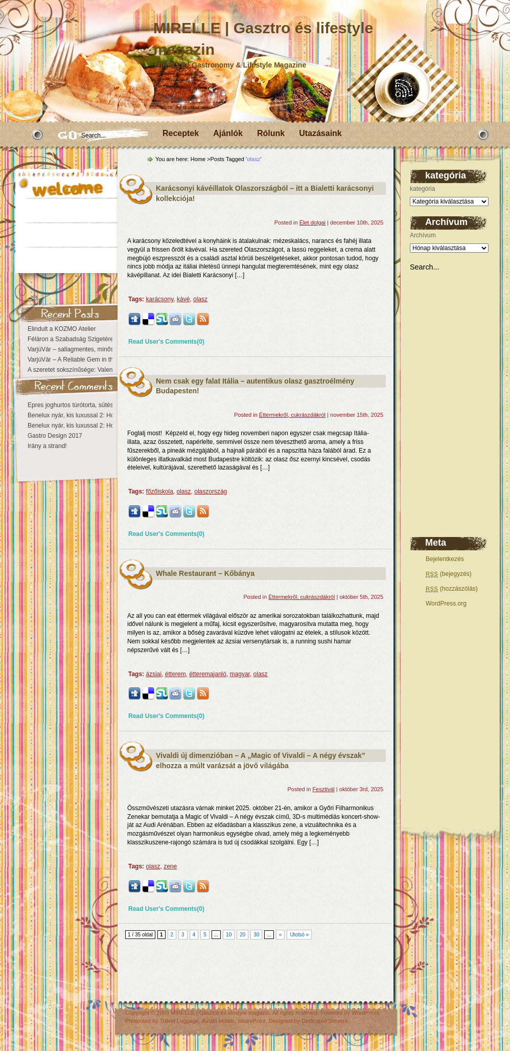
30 (256, 934)
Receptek (181, 133)
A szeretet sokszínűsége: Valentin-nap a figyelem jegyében (108, 369)
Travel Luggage (179, 1021)
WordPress (365, 1013)
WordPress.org (446, 603)
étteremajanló (207, 674)
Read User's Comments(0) (166, 341)
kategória (422, 188)
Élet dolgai (312, 222)
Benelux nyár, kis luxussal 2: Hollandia (80, 415)
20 (242, 934)
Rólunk (271, 133)
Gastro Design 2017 (55, 435)
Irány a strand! (47, 446)
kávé (183, 299)
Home (198, 159)
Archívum (423, 235)
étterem (175, 674)
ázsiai (153, 674)
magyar (240, 674)
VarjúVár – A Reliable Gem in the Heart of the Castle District (109, 359)
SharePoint (251, 1021)
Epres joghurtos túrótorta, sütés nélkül (79, 405)
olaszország (210, 491)
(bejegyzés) (449, 573)
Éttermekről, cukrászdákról (292, 415)
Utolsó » (299, 934)
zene (170, 866)
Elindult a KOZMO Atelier (62, 328)
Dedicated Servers (325, 1021)
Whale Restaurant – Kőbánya (205, 573)
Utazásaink (320, 133)
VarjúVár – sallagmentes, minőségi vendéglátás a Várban (105, 349)
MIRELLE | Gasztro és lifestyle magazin (220, 1013)
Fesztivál (323, 789)
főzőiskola (159, 491)
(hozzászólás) (452, 588)
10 (228, 934)
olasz (200, 299)
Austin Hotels (218, 1021)
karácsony (159, 299)
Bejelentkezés (445, 559)
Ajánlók (228, 133)
